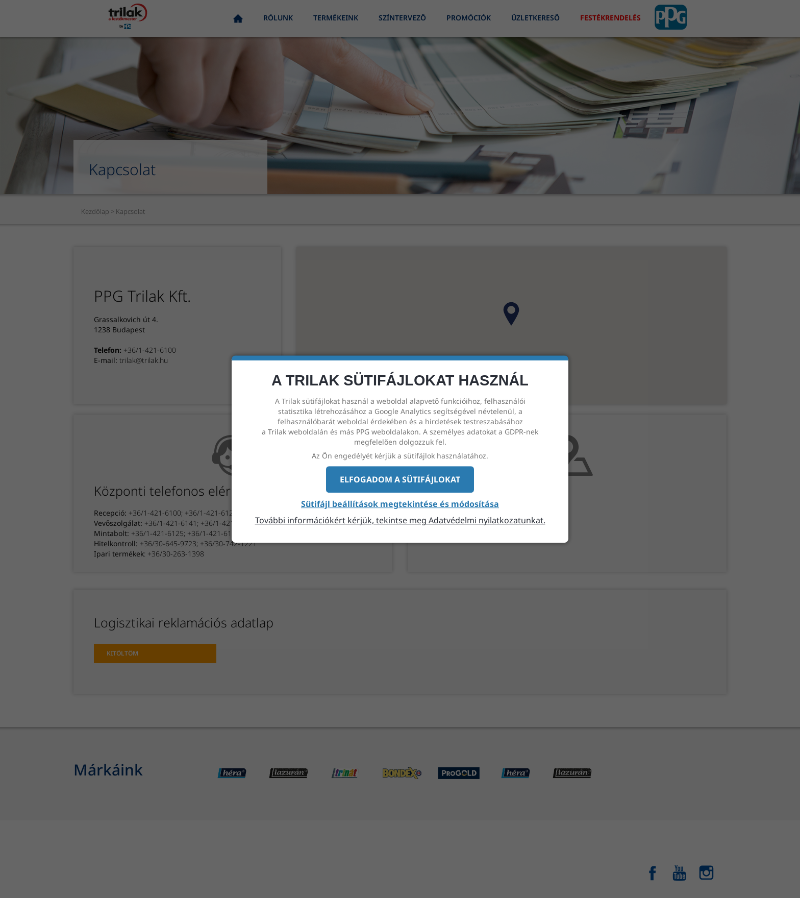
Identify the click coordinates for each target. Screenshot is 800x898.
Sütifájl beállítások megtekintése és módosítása (400, 504)
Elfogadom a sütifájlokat (400, 479)
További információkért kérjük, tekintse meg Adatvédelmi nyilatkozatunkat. (400, 520)
